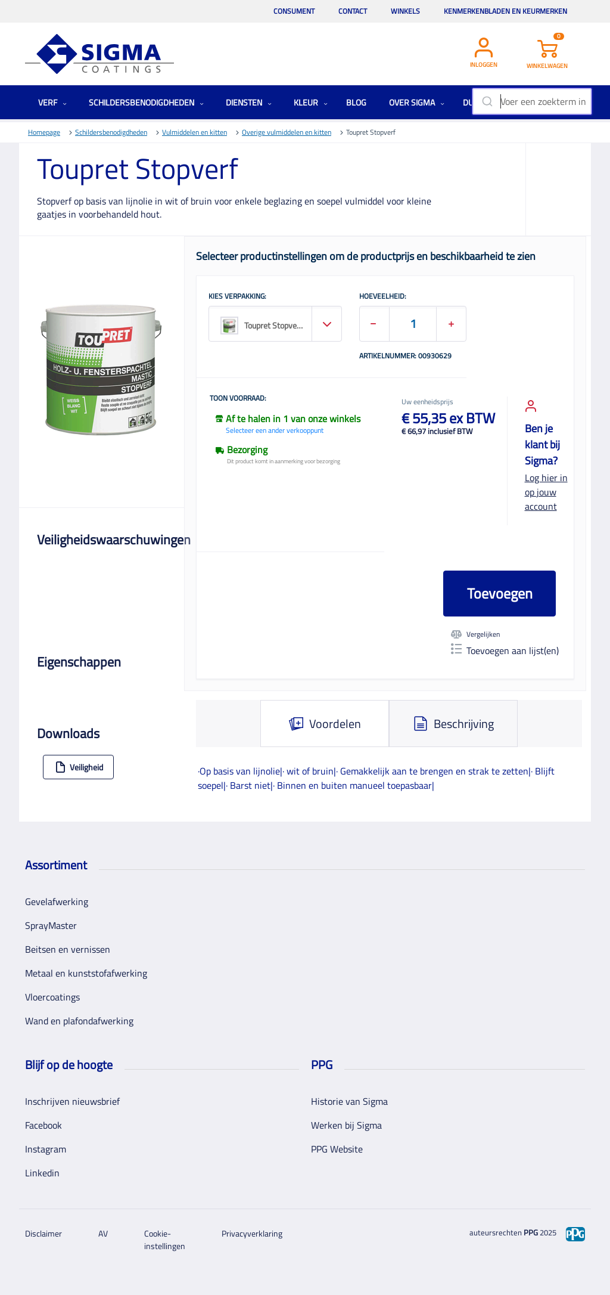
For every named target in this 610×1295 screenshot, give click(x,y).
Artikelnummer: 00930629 (405, 356)
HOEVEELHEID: (382, 297)
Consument (294, 11)
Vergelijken (475, 634)
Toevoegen (500, 593)
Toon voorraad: (238, 399)
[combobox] (532, 101)
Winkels (405, 11)
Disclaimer (43, 1233)
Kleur (311, 102)
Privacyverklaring (252, 1233)
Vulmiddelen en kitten (194, 132)
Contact (352, 11)
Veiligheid (79, 767)
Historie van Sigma (349, 1101)
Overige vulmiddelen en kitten (286, 132)
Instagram (45, 1149)
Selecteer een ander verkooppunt (274, 430)
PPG (531, 1232)
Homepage (44, 132)
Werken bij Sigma (346, 1125)
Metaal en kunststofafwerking (86, 973)
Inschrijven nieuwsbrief (72, 1101)
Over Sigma (416, 102)
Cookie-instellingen (164, 1239)
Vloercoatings (52, 997)
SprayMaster (51, 925)
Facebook (43, 1125)
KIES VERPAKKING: (237, 297)
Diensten (249, 102)
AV (103, 1233)
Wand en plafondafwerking (79, 1021)
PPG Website (337, 1149)
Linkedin (42, 1173)
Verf (52, 102)
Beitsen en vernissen (67, 949)
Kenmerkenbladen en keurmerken (505, 11)
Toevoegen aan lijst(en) (505, 650)
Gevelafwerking (56, 901)
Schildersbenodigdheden (146, 102)
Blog (356, 102)
